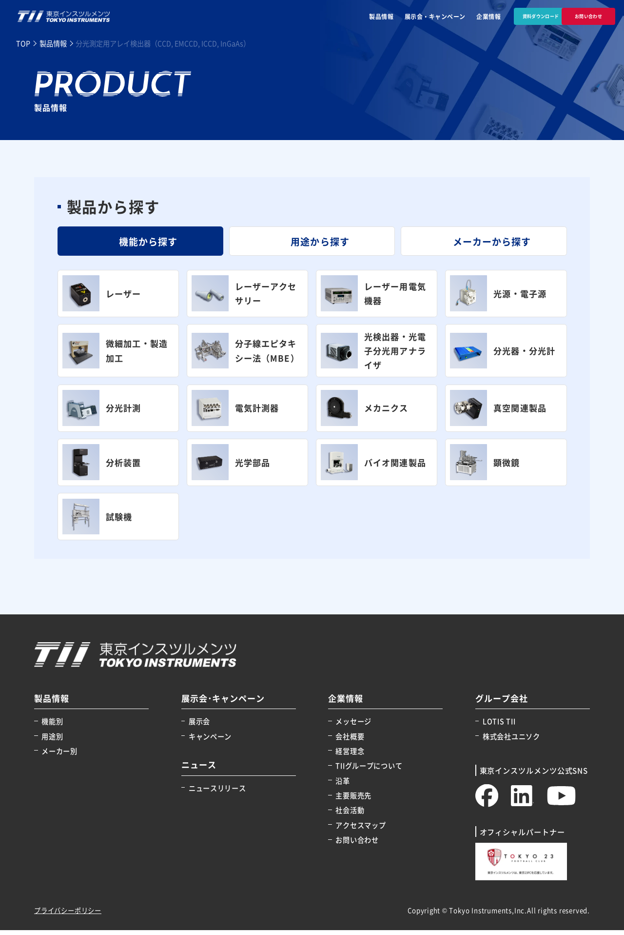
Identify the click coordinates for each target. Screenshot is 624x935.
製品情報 (355, 16)
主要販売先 (353, 800)
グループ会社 (501, 703)
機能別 (52, 726)
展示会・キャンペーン (409, 16)
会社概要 (349, 741)
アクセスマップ (360, 830)
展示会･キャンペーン (223, 703)
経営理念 (349, 756)
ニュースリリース (217, 793)
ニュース (198, 769)
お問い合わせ (356, 844)
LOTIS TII (499, 726)
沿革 (342, 785)
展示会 (199, 726)
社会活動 (349, 815)
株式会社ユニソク (511, 741)
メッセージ (353, 726)
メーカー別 (59, 756)
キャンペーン (210, 741)
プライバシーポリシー (67, 915)
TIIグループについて (368, 770)
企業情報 (462, 16)
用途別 (52, 741)
